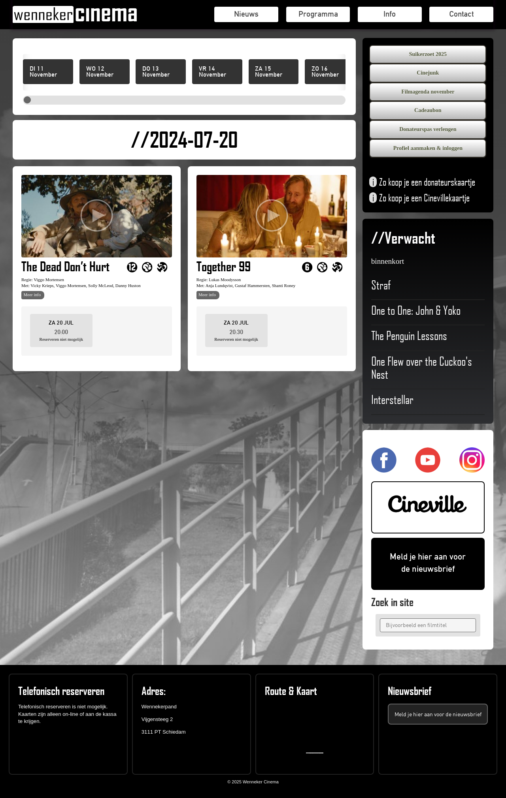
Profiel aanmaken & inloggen (428, 148)
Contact (461, 13)
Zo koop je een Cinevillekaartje (419, 198)
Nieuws (246, 13)
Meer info (32, 294)
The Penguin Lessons (409, 336)
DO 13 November (156, 72)
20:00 (61, 332)
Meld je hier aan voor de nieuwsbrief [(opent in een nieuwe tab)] (428, 563)
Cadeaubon (427, 110)
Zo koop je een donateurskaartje (422, 183)
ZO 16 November (325, 72)
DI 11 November (43, 72)
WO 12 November (99, 72)
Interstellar (406, 400)
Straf (406, 286)
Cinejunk (428, 73)
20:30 (236, 332)
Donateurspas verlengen (427, 129)
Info (389, 13)
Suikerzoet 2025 (428, 54)
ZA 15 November (268, 72)
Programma (318, 13)
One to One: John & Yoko (416, 311)
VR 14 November (212, 72)
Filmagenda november (427, 92)
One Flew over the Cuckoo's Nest (421, 369)
